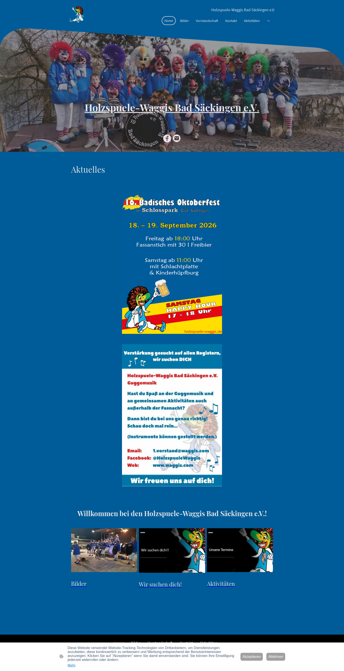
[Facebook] (167, 138)
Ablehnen (275, 656)
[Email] (177, 138)
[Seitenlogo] (76, 14)
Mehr (71, 665)
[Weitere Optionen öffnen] (268, 20)
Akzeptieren (251, 656)
